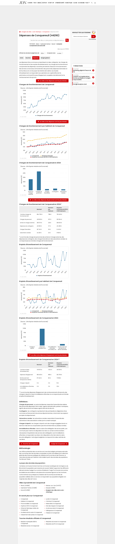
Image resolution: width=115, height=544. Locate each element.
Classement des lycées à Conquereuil (32, 514)
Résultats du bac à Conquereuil (30, 525)
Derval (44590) (25, 490)
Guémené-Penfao (45, 43)
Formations (78, 66)
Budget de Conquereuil (59, 443)
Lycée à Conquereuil (52, 499)
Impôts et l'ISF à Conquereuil (29, 505)
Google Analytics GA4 (80, 83)
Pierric (37, 43)
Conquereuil (46, 31)
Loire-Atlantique (37, 31)
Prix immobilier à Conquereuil (29, 503)
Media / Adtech (42, 2)
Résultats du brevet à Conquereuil (56, 521)
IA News (30, 2)
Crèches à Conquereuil (52, 501)
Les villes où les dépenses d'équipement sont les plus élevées (49, 355)
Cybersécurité (59, 2)
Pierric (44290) (25, 485)
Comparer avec (51, 53)
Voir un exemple (92, 39)
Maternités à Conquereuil (53, 503)
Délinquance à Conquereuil (54, 510)
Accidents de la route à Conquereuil (31, 512)
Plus (87, 2)
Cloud (75, 2)
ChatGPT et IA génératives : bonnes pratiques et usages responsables (81, 77)
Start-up (51, 2)
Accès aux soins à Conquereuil (55, 508)
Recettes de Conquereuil (29, 443)
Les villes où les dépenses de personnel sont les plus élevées (49, 199)
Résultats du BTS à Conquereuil (55, 524)
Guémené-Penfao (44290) (29, 487)
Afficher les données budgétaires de (29, 53)
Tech (34, 2)
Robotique (68, 2)
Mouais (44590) (50, 487)
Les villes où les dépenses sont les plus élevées (53, 80)
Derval (53, 43)
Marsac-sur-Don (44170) (53, 485)
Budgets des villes (26, 31)
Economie (81, 2)
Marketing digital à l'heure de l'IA (82, 70)
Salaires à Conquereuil (27, 501)
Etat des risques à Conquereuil (55, 505)
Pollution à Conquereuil (52, 512)
